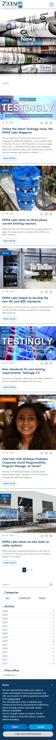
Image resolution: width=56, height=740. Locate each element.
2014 (4, 655)
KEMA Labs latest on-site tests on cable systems (25, 543)
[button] (52, 685)
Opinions (24, 598)
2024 (5, 618)
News (42, 598)
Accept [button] (40, 727)
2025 (5, 614)
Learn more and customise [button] (28, 734)
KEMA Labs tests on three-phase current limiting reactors (24, 221)
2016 (4, 648)
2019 (4, 637)
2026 (5, 611)
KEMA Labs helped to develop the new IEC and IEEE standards (25, 299)
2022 (5, 626)
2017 (4, 644)
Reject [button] (15, 727)
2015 (4, 652)
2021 (4, 629)
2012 (4, 663)
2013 (4, 659)
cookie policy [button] (14, 699)
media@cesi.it (9, 675)
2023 (5, 622)
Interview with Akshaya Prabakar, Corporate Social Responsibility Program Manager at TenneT (25, 462)
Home (5, 83)
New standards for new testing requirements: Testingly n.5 (23, 371)
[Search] (25, 584)
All (8, 598)
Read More (10, 158)
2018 (5, 641)
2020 (5, 633)
